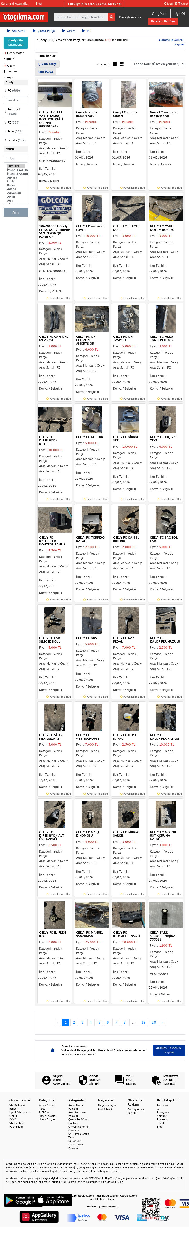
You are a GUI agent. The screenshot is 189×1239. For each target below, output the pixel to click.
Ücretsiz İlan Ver (163, 21)
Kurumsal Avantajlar (15, 3)
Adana (16, 189)
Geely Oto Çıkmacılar (16, 42)
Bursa (16, 185)
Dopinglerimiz (136, 1109)
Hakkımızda (16, 1126)
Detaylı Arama (130, 17)
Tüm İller (16, 166)
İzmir (16, 181)
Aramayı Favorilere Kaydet (169, 1050)
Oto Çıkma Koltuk (78, 1126)
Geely (68, 31)
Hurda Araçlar (47, 1119)
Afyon (16, 197)
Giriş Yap (159, 13)
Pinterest (162, 1119)
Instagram (163, 1112)
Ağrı (16, 201)
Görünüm (103, 64)
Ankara (16, 178)
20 (154, 1022)
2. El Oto (44, 1112)
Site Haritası (16, 1123)
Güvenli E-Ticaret (176, 3)
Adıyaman (16, 193)
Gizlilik (13, 1115)
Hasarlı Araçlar (47, 1115)
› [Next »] (162, 1022)
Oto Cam (73, 1130)
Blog (39, 3)
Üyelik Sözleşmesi (19, 1112)
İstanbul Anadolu (16, 174)
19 (143, 1022)
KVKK (12, 1119)
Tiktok (161, 1123)
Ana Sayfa (16, 31)
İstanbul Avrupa (16, 170)
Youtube (162, 1115)
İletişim (132, 1113)
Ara (15, 212)
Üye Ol (179, 13)
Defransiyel (75, 1141)
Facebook (162, 1105)
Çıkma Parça (44, 31)
